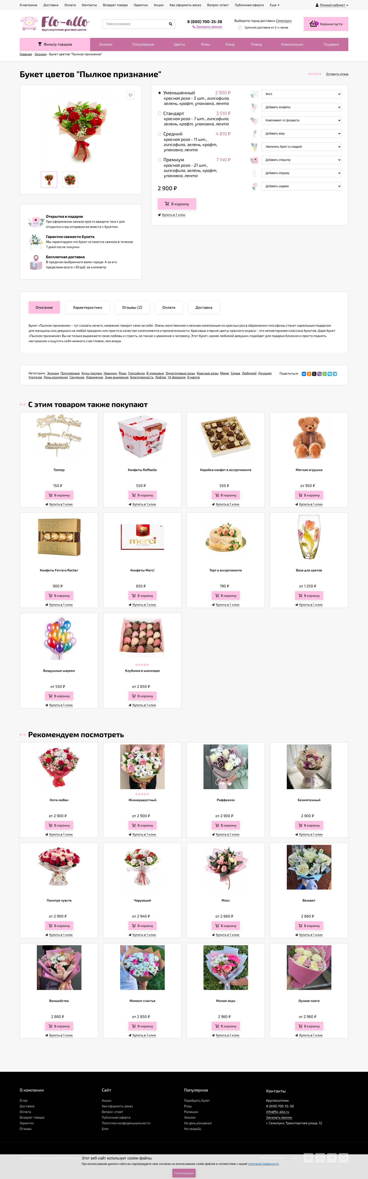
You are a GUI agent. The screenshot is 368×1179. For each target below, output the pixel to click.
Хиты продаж (91, 373)
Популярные (143, 44)
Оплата (25, 1112)
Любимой (249, 373)
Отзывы (26, 1129)
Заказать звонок (279, 1117)
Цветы (179, 44)
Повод (256, 44)
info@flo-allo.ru (277, 1112)
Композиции (292, 44)
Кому (230, 44)
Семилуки (283, 21)
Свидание (76, 377)
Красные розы (207, 373)
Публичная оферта (116, 1117)
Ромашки (191, 1112)
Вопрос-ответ (112, 1112)
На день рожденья (198, 1123)
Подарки (331, 44)
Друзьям (265, 373)
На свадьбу (192, 1129)
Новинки (110, 373)
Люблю (160, 377)
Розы (205, 44)
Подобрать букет (197, 1100)
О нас (24, 1100)
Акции (106, 1100)
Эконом (105, 44)
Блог (105, 1129)
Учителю (35, 377)
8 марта (193, 377)
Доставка (27, 1106)
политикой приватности (263, 1164)
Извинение (94, 377)
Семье (235, 373)
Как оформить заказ (117, 1106)
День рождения (56, 377)
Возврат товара (32, 1117)
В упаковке (155, 373)
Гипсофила (136, 373)
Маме (224, 373)
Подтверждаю (184, 1173)
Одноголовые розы (180, 373)
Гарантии (27, 1123)
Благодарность (141, 377)
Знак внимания (117, 377)
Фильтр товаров (55, 44)
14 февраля (177, 377)
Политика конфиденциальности (126, 1123)
